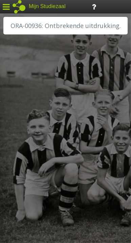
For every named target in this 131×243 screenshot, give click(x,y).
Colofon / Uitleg (79, 192)
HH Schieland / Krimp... (34, 138)
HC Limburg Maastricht (35, 123)
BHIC (14, 100)
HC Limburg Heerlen (32, 115)
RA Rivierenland (26, 161)
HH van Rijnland (26, 130)
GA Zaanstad (23, 108)
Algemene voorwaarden (34, 201)
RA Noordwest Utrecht (35, 153)
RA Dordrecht (24, 145)
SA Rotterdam (24, 168)
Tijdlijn (115, 6)
